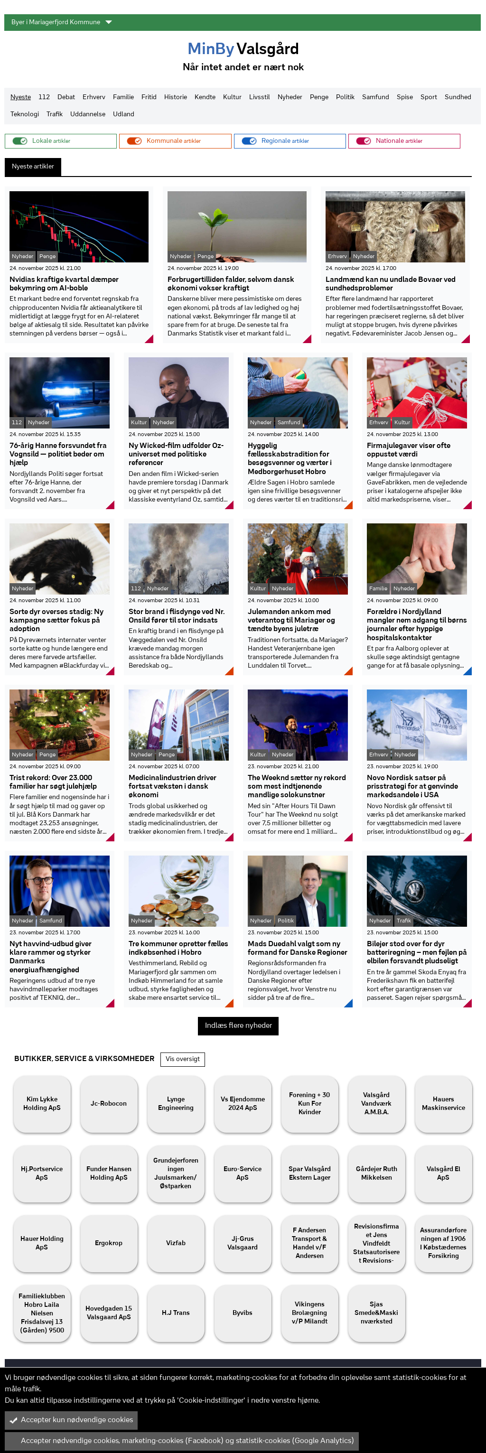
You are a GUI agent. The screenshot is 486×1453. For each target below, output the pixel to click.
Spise (405, 97)
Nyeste (20, 97)
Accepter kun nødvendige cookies (71, 1420)
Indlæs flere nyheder (238, 1026)
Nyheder (290, 97)
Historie (175, 97)
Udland (123, 114)
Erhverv (94, 97)
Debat (66, 97)
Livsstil (259, 97)
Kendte (205, 97)
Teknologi (24, 114)
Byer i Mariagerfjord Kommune (61, 22)
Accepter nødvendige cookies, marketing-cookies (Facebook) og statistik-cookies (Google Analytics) (181, 1441)
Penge (319, 97)
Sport (429, 97)
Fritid (149, 97)
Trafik (55, 114)
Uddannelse (87, 114)
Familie (123, 97)
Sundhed (458, 97)
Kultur (232, 97)
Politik (345, 97)
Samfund (375, 97)
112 (44, 97)
